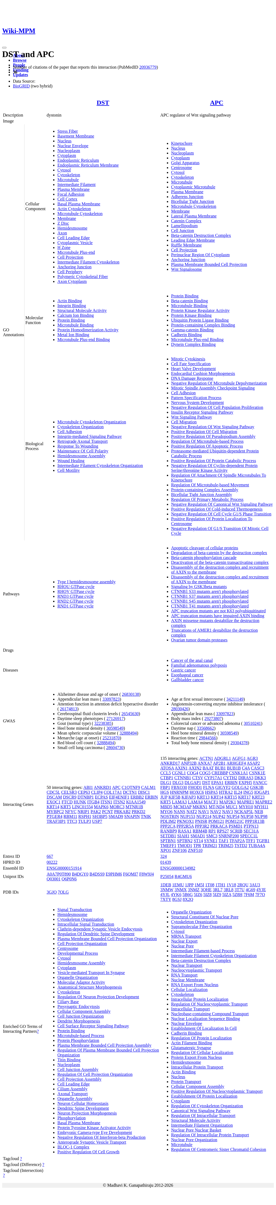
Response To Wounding (77, 446)
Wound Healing (70, 460)
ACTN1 (206, 758)
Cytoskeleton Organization (80, 426)
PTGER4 (55, 816)
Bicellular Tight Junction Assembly (201, 494)
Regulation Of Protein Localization (201, 1038)
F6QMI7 (130, 874)
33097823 (111, 699)
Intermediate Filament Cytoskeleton (88, 262)
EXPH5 (245, 782)
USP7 (97, 821)
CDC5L (53, 792)
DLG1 (165, 782)
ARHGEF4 (236, 763)
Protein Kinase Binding (191, 315)
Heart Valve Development (193, 368)
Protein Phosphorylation (78, 1040)
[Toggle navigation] (4, 47)
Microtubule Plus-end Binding (83, 339)
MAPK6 (101, 806)
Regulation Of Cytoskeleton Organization (207, 1106)
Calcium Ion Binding (75, 315)
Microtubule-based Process (80, 1035)
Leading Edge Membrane (193, 240)
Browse (19, 60)
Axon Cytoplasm (72, 281)
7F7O (260, 894)
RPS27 (223, 831)
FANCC (260, 782)
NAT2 (192, 811)
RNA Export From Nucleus (195, 984)
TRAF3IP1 (56, 821)
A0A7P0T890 (59, 874)
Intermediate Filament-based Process (203, 950)
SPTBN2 (185, 840)
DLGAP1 (193, 782)
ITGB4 (93, 802)
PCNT (107, 811)
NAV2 (215, 811)
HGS (164, 792)
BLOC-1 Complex (73, 1147)
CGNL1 (179, 773)
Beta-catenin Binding (189, 300)
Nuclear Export (184, 941)
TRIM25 (225, 845)
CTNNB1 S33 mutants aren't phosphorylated (210, 591)
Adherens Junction (187, 196)
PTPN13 (251, 826)
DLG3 (178, 782)
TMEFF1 (168, 845)
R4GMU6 (183, 876)
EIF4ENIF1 (119, 797)
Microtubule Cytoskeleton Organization (91, 422)
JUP (163, 797)
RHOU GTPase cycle (76, 586)
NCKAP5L (243, 811)
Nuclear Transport (186, 965)
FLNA (208, 787)
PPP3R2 (202, 826)
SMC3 (212, 836)
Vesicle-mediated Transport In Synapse (91, 972)
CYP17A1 (213, 777)
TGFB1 (263, 840)
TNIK (146, 816)
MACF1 (211, 802)
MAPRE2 (263, 802)
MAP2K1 (227, 802)
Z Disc (63, 223)
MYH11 (261, 806)
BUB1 (220, 768)
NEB (258, 811)
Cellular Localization (189, 989)
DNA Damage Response (192, 378)
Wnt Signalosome (186, 269)
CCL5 (165, 773)
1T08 (209, 885)
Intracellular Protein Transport (197, 1067)
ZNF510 (195, 850)
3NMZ (194, 889)
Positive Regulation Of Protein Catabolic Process (213, 460)
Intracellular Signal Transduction (85, 924)
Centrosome (181, 167)
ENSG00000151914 (64, 868)
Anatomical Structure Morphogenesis (89, 987)
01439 (165, 862)
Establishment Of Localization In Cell (204, 1028)
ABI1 (88, 787)
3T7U (239, 889)
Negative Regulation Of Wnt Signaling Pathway (212, 426)
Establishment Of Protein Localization (204, 1096)
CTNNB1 (182, 777)
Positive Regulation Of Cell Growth (88, 1152)
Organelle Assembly (74, 1098)
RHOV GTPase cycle (75, 591)
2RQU (243, 885)
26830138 (130, 694)
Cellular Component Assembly (84, 1011)
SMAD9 (116, 816)
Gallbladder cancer (187, 679)
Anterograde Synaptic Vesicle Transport (91, 1142)
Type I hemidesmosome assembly (86, 581)
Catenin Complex (186, 221)
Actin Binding (69, 300)
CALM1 (148, 787)
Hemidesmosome (72, 228)
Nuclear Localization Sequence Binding (205, 1018)
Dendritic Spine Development (83, 1108)
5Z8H (237, 894)
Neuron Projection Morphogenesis (87, 1113)
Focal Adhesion (70, 194)
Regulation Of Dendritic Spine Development (95, 934)
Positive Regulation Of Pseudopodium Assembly (213, 436)
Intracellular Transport (190, 1009)
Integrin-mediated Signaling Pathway (89, 436)
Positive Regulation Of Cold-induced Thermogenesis (217, 509)
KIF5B (174, 797)
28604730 (114, 747)
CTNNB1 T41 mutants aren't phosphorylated (210, 606)
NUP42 (218, 816)
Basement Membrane (75, 136)
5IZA (226, 894)
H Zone (63, 247)
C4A (246, 768)
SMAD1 (198, 836)
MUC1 (231, 806)
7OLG (63, 892)
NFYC (71, 811)
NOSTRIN (169, 816)
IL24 (238, 792)
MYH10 (246, 806)
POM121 (216, 821)
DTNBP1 (86, 797)
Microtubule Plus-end (76, 252)
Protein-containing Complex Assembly (204, 489)
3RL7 (217, 889)
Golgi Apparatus (185, 162)
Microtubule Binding (75, 325)
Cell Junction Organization (80, 1016)
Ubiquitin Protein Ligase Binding (200, 320)
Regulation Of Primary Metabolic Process (207, 499)
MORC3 (117, 806)
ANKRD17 (170, 763)
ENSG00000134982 (177, 868)
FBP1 (165, 787)
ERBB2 (137, 797)
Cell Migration (184, 422)
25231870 (111, 738)
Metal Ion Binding (73, 334)
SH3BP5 (100, 816)
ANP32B (189, 763)
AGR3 (252, 758)
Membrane (66, 218)
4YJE (261, 889)
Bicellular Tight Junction (192, 201)
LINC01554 (82, 806)
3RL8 (228, 889)
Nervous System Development (197, 402)
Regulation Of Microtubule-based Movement (210, 485)
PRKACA (218, 826)
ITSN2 (119, 802)
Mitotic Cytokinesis (188, 359)
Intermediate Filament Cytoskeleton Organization (100, 465)
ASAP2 (253, 763)
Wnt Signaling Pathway (191, 417)
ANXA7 (205, 763)
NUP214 (203, 816)
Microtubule (68, 179)
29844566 (207, 738)
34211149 (234, 699)
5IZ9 (217, 894)
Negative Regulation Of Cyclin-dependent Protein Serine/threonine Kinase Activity (214, 468)
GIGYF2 (222, 787)
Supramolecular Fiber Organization (201, 926)
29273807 (213, 718)
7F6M (249, 894)
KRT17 (244, 797)
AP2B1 (219, 763)
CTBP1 (166, 777)
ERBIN (151, 797)
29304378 (239, 742)
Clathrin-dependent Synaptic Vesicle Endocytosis (100, 929)
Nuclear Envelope (72, 145)
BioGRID (21, 86)
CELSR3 (69, 792)
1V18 (231, 885)
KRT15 (230, 797)
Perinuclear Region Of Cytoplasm (200, 254)
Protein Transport (186, 1081)
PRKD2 (139, 811)
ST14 (198, 840)
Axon (62, 233)
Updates (20, 74)
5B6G (187, 894)
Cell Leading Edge (73, 238)
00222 (52, 862)
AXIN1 (181, 768)
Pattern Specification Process (196, 397)
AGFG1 (239, 758)
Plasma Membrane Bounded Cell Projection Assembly (104, 1045)
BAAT (208, 768)
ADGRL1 (222, 758)
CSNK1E (257, 773)
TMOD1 (184, 845)
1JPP (189, 885)
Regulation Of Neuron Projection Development (98, 997)
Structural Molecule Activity (82, 310)
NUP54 (232, 816)
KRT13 (203, 797)
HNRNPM (179, 792)
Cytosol (64, 170)
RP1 (212, 831)
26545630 (130, 713)
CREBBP (220, 773)
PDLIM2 (168, 821)
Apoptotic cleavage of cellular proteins (204, 548)
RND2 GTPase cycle (75, 601)
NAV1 (203, 811)
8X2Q (188, 899)
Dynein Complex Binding (193, 344)
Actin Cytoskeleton (74, 208)
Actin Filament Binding (191, 1043)
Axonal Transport (72, 1093)
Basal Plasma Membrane (78, 204)
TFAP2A (237, 840)
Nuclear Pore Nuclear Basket (196, 1130)
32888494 (128, 733)
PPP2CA (167, 826)
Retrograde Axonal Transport (82, 441)
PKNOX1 (185, 821)
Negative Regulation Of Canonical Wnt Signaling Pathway (222, 504)
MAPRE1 (245, 802)
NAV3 (227, 811)
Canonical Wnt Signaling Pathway (201, 1110)
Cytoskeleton (68, 175)
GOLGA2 (240, 787)
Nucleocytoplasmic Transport (196, 970)
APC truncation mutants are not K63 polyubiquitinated (218, 611)
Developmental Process (77, 953)
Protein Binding (71, 320)
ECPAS (101, 797)
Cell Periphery (69, 271)
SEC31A (250, 831)
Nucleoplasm (68, 150)
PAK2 (96, 811)
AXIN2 (194, 768)
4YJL (165, 894)
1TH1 (220, 885)
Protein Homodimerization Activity (88, 330)
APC (216, 102)
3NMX (180, 889)
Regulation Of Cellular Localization (202, 1052)
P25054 (167, 876)
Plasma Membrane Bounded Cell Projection (209, 264)
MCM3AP (182, 806)
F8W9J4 (146, 874)
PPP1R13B (254, 821)
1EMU (178, 885)
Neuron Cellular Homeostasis (82, 1103)
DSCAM (54, 797)
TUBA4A (256, 845)
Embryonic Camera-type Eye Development (94, 1132)
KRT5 (65, 806)
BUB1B (234, 768)
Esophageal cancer (187, 675)
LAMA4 (195, 802)
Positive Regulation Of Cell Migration (204, 431)
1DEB (165, 885)
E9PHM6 (114, 874)
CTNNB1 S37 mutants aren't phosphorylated (210, 596)
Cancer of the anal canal (192, 660)
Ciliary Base (68, 1001)
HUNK (80, 802)
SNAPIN (132, 816)
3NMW (167, 889)
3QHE (206, 889)
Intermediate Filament (76, 184)
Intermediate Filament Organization (202, 1125)
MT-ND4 (217, 806)
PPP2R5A (185, 826)
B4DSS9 (97, 874)
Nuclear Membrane (188, 980)
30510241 (252, 723)
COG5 (205, 773)
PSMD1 (236, 826)
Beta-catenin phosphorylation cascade (204, 557)
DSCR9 (70, 797)
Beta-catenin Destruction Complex (201, 235)
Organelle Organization (77, 977)
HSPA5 (211, 792)
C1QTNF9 (131, 787)
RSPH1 (84, 816)
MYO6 (166, 811)
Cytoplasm (66, 155)
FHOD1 (195, 787)
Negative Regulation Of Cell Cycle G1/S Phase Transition (221, 514)
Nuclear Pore (182, 946)
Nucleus (64, 141)
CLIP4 (97, 792)
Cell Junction (182, 230)
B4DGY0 (80, 874)
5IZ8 (207, 894)
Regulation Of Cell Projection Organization (95, 1074)
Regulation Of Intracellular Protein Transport (210, 1135)
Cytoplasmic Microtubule (193, 187)
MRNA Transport (186, 936)
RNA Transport (184, 975)
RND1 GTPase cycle (75, 606)
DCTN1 (130, 792)
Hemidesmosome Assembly (81, 456)
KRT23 (258, 797)
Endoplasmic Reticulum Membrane (88, 165)
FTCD (67, 802)
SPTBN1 (168, 840)
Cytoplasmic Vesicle (75, 242)
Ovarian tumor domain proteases (199, 640)
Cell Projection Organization (82, 943)
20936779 (148, 67)
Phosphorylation (71, 1118)
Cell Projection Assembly (79, 1079)
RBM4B (200, 831)
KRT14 (53, 806)
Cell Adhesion (69, 431)
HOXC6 (196, 792)
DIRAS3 (245, 777)
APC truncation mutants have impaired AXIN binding (217, 615)
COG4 (192, 773)
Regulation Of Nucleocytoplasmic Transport (209, 1004)
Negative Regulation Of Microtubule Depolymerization (219, 383)
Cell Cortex (67, 199)
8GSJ (177, 899)
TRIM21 (209, 845)
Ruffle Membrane (186, 245)
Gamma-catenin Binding (192, 330)
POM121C (234, 821)
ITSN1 (106, 802)
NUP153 (187, 816)
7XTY (165, 899)
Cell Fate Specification (191, 363)
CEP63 (84, 792)
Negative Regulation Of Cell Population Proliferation (217, 407)
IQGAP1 (262, 792)
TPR (197, 845)
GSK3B (257, 787)
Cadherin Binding (186, 334)
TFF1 (251, 840)
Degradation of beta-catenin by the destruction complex (219, 552)
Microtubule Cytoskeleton (80, 213)
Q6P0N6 (69, 879)
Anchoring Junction (74, 267)
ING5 (248, 792)
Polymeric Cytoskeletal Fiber (82, 276)
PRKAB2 (122, 811)
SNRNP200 (229, 836)
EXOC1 (54, 802)
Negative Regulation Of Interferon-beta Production (101, 1137)
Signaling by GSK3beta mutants (199, 586)
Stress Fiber (67, 131)
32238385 (103, 723)
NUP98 (260, 816)
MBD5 (166, 806)
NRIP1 (83, 811)
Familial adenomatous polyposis (199, 665)
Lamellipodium (184, 225)
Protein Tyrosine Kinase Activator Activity (94, 1127)
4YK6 (176, 894)
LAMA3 (179, 802)
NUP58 (246, 816)
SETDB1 (168, 836)
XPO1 (165, 850)
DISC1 (144, 792)
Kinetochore (181, 143)
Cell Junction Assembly (77, 1069)
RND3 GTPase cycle (75, 596)
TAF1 (224, 840)
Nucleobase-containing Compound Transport (210, 1013)
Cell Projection (70, 257)
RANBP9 (168, 831)
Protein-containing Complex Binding (203, 325)
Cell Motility (68, 470)
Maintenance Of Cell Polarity (82, 451)
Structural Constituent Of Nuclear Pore (205, 917)
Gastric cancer (183, 670)
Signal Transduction (74, 909)
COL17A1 (113, 792)
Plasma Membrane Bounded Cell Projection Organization (107, 938)
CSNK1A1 (238, 773)
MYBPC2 (55, 811)
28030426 (179, 709)
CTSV (197, 777)
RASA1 (185, 831)
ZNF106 (179, 850)
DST (103, 102)
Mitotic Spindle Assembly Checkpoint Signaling (213, 388)
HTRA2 (226, 792)
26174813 (68, 709)
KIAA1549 (136, 802)
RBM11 (70, 816)
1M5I (199, 885)
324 (163, 856)
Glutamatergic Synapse (191, 1047)
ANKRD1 (102, 787)
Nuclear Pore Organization (194, 1139)
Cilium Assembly (72, 1089)
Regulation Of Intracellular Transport (203, 1115)
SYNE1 (211, 840)
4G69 (250, 889)
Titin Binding (69, 1060)
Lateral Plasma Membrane (194, 216)
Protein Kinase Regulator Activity (200, 310)
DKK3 (260, 777)
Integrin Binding (71, 305)
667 (50, 856)
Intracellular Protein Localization (199, 999)
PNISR (201, 821)
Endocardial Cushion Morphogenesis (203, 373)
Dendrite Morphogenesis (78, 1021)
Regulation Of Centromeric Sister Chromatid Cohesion (218, 1149)
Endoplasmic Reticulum (78, 160)
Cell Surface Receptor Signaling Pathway (93, 1026)
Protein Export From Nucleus (196, 1057)
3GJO (52, 892)
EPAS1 (217, 782)
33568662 (205, 728)
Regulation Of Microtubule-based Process (207, 441)
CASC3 (257, 768)
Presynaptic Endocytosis (78, 1006)
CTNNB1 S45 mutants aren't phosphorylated (210, 601)
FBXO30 (179, 787)
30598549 (115, 728)
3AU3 (255, 885)
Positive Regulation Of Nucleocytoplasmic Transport (217, 1091)
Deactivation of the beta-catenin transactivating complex (220, 562)
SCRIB (236, 831)
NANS (179, 811)
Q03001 (54, 879)
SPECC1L (249, 836)
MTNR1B (134, 806)
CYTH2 (230, 777)
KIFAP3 (188, 797)
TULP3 (84, 821)
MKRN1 (200, 806)
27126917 (115, 718)
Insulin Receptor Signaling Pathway (202, 412)
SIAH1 (183, 836)
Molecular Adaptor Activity (81, 982)
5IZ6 (198, 894)
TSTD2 (240, 845)
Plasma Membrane (73, 189)
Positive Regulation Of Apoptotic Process (207, 446)
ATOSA (167, 768)
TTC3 (72, 821)
